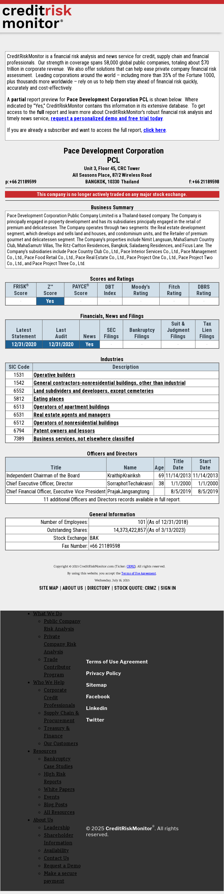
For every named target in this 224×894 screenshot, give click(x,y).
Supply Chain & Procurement (61, 717)
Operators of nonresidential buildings (76, 423)
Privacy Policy (103, 673)
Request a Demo (62, 866)
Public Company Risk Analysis (62, 626)
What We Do (47, 614)
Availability (56, 851)
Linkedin (96, 708)
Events (51, 798)
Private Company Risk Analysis (60, 645)
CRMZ (131, 566)
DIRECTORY (98, 588)
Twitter (95, 720)
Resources (44, 752)
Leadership (57, 828)
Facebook (98, 697)
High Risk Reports (55, 778)
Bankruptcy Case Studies (58, 763)
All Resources (59, 813)
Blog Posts (55, 805)
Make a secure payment (60, 878)
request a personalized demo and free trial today (107, 118)
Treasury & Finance (57, 733)
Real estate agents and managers (72, 415)
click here (154, 130)
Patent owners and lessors (64, 431)
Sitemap (96, 685)
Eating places (49, 399)
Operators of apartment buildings (72, 407)
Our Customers (61, 744)
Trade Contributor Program (57, 667)
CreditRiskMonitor (129, 829)
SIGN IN (168, 588)
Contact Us (56, 859)
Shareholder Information (58, 839)
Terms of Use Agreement (138, 573)
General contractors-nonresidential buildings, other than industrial (110, 383)
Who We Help (48, 683)
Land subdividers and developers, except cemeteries (94, 391)
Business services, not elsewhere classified (84, 439)
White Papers (59, 790)
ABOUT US (72, 588)
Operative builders (54, 375)
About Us (43, 821)
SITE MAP (48, 588)
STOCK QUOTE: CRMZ (135, 588)
